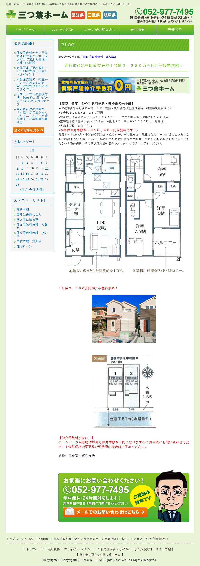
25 (37, 179)
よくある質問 (143, 549)
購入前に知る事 (27, 219)
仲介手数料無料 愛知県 (99, 56)
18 (37, 173)
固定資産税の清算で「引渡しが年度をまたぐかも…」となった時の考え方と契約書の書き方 (32, 116)
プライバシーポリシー (79, 549)
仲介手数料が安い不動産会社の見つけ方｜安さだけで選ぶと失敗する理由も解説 (32, 57)
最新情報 (23, 209)
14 (17, 173)
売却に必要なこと (29, 214)
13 (47, 168)
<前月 (24, 189)
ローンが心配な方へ (100, 29)
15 (22, 173)
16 (27, 173)
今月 (32, 189)
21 (17, 179)
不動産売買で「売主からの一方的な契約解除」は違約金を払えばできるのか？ (32, 84)
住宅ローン (24, 246)
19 (42, 173)
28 (17, 184)
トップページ (25, 29)
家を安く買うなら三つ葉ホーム (100, 554)
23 (27, 179)
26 (42, 179)
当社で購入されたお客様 (114, 549)
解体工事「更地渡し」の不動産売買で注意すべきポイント (32, 71)
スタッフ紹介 (62, 29)
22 (22, 179)
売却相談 (175, 29)
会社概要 (137, 29)
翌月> (40, 189)
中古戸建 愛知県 (29, 241)
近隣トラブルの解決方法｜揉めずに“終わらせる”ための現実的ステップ (33, 99)
